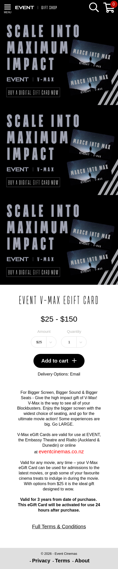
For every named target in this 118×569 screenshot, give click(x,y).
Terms (62, 560)
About (82, 560)
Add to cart (59, 361)
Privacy (41, 560)
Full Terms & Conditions (59, 526)
